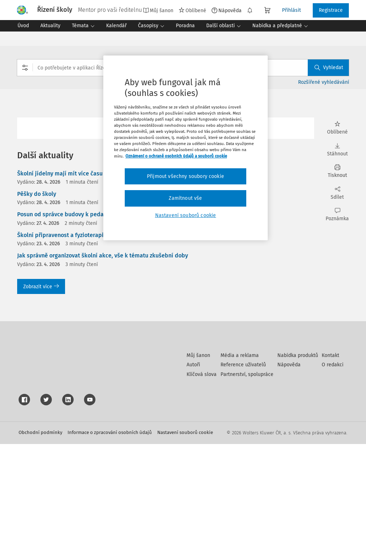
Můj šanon (158, 10)
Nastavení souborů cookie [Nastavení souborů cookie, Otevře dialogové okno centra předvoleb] (185, 215)
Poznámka (337, 215)
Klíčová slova (202, 485)
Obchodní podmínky (40, 543)
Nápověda (227, 10)
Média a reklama (240, 466)
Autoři (193, 476)
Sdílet (337, 193)
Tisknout (337, 171)
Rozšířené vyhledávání (323, 82)
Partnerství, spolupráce (247, 485)
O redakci (332, 476)
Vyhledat (329, 67)
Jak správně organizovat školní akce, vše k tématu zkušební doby (102, 255)
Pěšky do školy (36, 193)
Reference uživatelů (243, 476)
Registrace (331, 10)
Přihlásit (291, 10)
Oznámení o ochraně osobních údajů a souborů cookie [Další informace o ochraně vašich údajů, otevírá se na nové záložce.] (176, 156)
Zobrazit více (41, 287)
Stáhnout (337, 150)
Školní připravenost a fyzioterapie (62, 235)
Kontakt (330, 466)
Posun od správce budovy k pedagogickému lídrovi (84, 214)
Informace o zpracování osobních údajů (110, 543)
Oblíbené (192, 10)
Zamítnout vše (185, 198)
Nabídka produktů (297, 466)
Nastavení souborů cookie (185, 543)
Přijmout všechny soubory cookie (185, 176)
